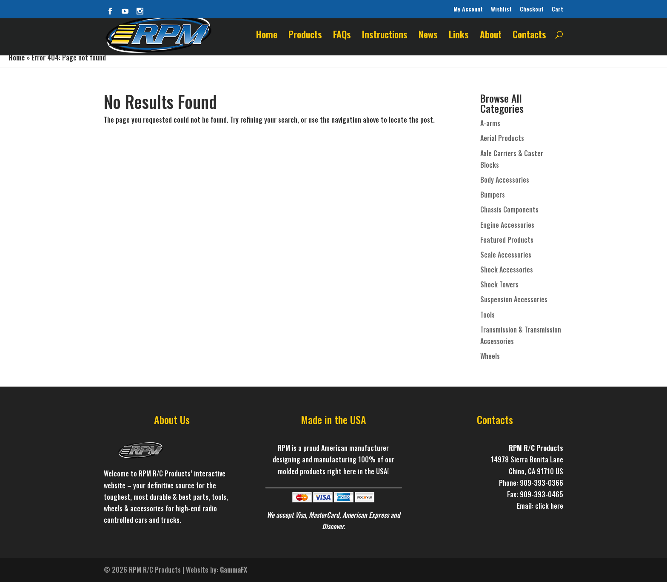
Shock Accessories (506, 269)
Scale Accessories (505, 254)
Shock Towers (499, 284)
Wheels (490, 356)
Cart (557, 9)
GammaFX (233, 570)
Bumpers (492, 194)
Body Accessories (504, 180)
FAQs (342, 36)
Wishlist (501, 9)
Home (266, 36)
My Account (468, 9)
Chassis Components (509, 209)
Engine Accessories (507, 225)
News (428, 36)
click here (549, 506)
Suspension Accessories (513, 299)
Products (305, 36)
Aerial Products (502, 138)
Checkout (532, 9)
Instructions (385, 36)
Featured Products (506, 240)
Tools (487, 315)
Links (459, 36)
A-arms (490, 123)
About (491, 36)
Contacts (529, 36)
